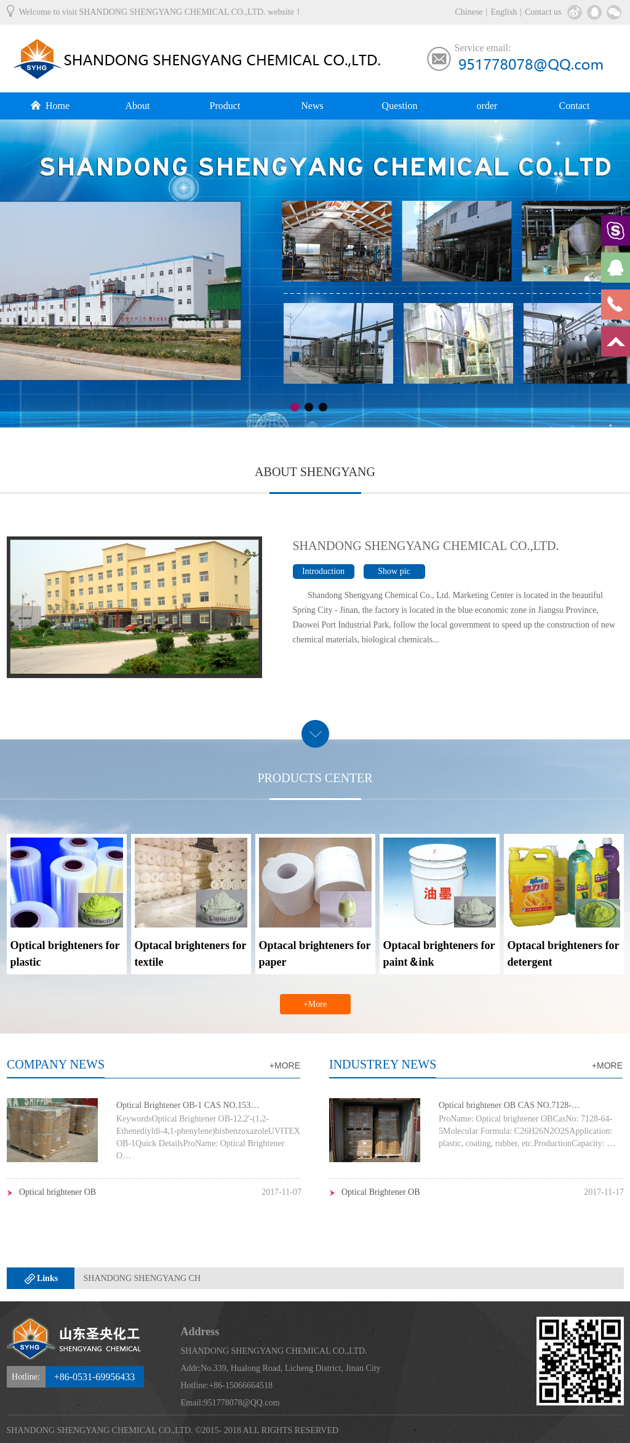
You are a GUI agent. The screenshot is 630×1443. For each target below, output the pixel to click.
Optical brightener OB (57, 1192)
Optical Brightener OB (380, 1192)
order (487, 105)
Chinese (468, 12)
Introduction (323, 571)
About (138, 105)
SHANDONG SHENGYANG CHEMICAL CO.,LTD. (426, 545)
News (312, 105)
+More (315, 1004)
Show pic (394, 571)
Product (225, 105)
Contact (574, 105)
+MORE (284, 1065)
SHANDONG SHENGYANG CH (142, 1278)
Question (400, 105)
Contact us (543, 12)
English (503, 12)
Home (50, 105)
